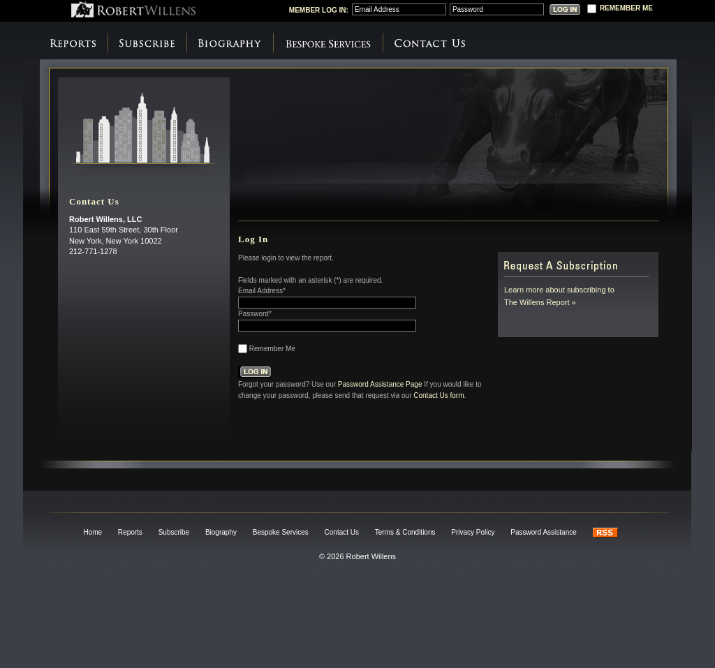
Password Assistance (543, 532)
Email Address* (262, 291)
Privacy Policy (472, 532)
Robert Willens (133, 9)
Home (92, 532)
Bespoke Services (327, 43)
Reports (73, 43)
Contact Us (430, 43)
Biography (230, 43)
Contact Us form (438, 395)
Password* (255, 314)
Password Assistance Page (380, 383)
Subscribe (147, 43)
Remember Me (272, 348)
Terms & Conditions (405, 532)
